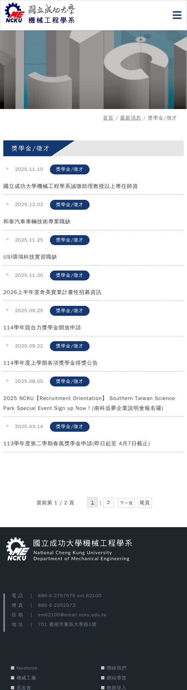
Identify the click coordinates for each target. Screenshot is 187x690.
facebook (27, 668)
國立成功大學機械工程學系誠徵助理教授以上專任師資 (70, 186)
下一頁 (126, 503)
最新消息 (130, 118)
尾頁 (144, 503)
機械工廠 (26, 678)
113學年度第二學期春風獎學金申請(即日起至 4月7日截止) (76, 443)
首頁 (108, 118)
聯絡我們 (117, 668)
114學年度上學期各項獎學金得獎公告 (50, 363)
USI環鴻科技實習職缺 (30, 257)
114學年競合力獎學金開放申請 (42, 327)
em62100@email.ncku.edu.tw (72, 615)
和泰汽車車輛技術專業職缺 (37, 221)
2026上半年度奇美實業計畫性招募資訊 (52, 292)
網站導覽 (117, 678)
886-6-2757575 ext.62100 (69, 596)
